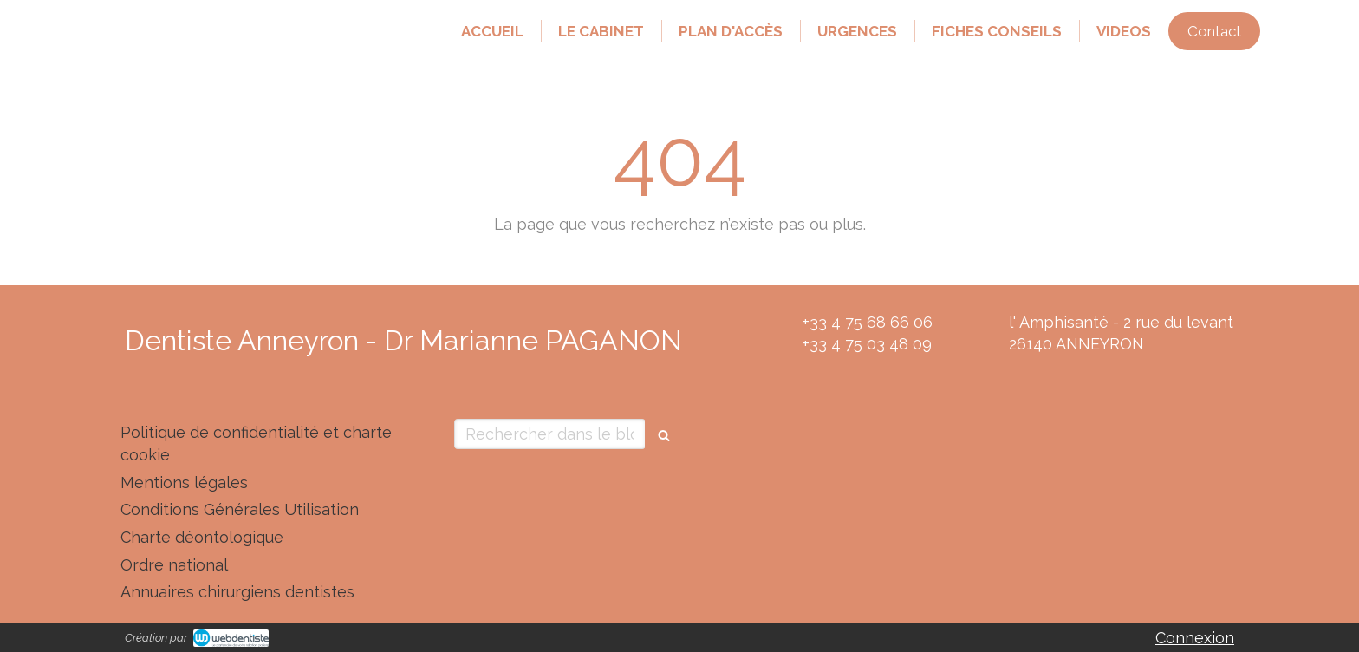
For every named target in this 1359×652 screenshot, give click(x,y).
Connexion (1194, 638)
